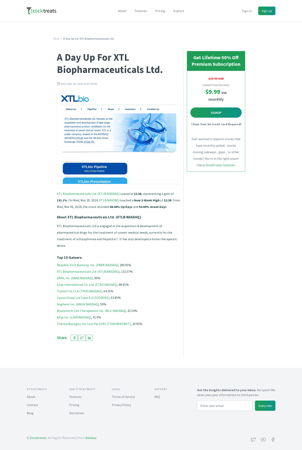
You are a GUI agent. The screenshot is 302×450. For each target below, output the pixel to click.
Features (141, 11)
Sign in (247, 11)
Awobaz (91, 438)
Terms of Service (123, 397)
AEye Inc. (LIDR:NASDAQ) (74, 317)
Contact (32, 405)
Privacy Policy (121, 405)
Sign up (267, 11)
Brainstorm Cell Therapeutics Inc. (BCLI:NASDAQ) (91, 311)
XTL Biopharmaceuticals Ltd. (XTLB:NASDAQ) (88, 194)
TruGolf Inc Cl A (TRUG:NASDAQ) (79, 291)
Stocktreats (38, 438)
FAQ (157, 397)
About (122, 11)
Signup (216, 113)
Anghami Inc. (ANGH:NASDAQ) (78, 304)
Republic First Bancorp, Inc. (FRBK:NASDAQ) (87, 265)
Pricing (160, 11)
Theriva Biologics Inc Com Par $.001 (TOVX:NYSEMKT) (94, 324)
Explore (178, 11)
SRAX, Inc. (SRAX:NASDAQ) (75, 278)
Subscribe (265, 406)
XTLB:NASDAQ (109, 200)
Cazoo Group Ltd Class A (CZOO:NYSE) (83, 298)
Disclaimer (76, 413)
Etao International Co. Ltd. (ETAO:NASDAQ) (87, 285)
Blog (56, 38)
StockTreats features (220, 165)
